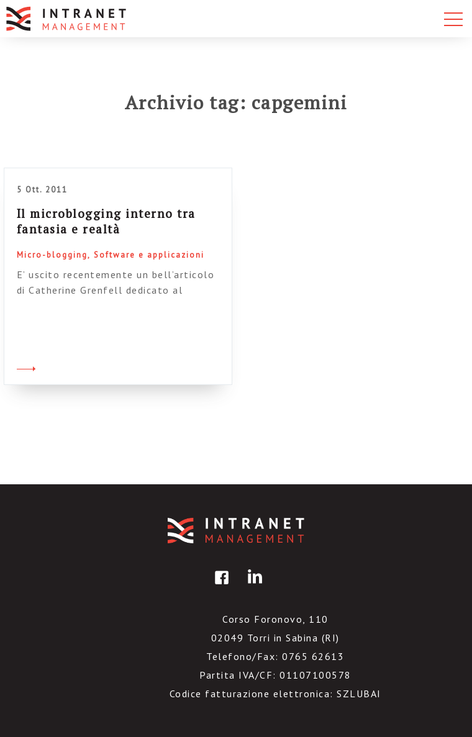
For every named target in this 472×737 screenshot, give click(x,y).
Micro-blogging (52, 255)
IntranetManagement (236, 531)
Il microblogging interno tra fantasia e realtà (106, 221)
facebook (219, 586)
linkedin (252, 586)
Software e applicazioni (149, 255)
